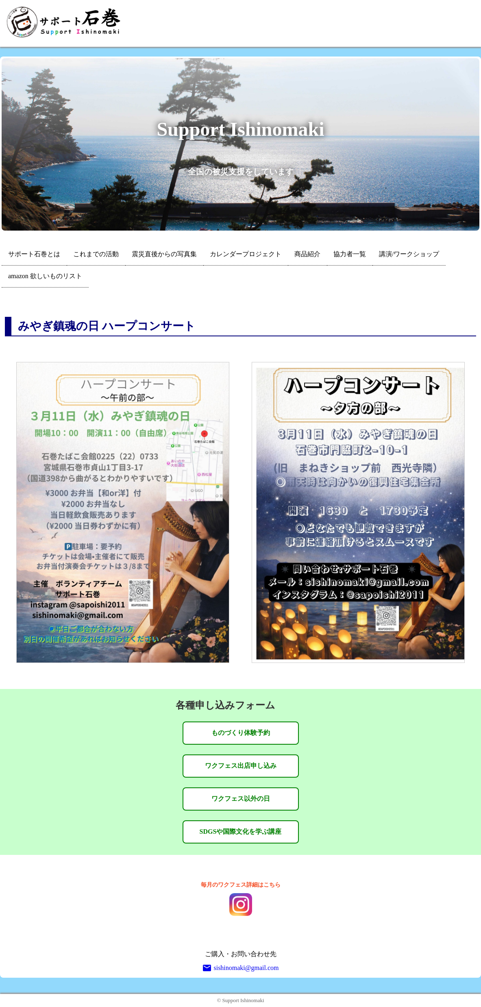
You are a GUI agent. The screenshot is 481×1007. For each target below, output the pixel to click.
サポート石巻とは (34, 254)
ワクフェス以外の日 (240, 798)
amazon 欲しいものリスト (45, 275)
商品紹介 (307, 254)
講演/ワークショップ (409, 254)
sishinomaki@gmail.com (240, 968)
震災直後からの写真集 (164, 254)
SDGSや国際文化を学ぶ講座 (241, 831)
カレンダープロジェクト (245, 254)
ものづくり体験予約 (240, 732)
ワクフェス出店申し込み (240, 765)
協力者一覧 (349, 254)
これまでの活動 (96, 254)
